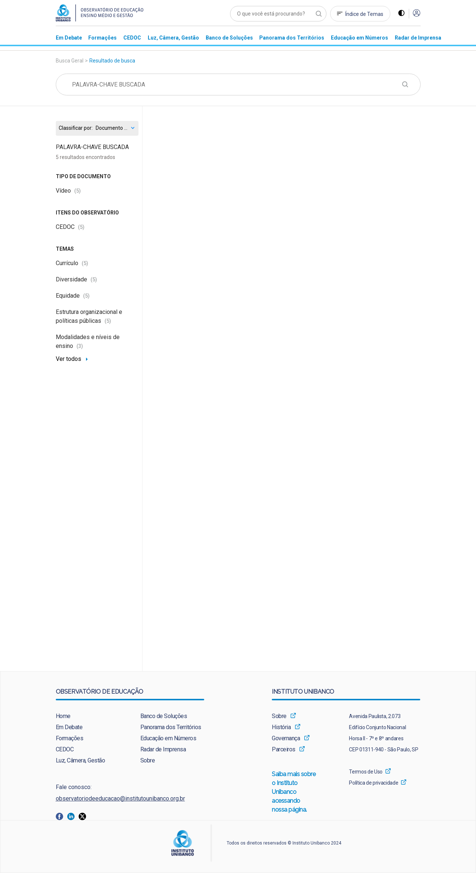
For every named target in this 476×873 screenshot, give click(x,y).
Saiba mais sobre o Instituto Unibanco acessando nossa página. (294, 792)
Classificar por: (76, 128)
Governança (286, 738)
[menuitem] (69, 37)
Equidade (73, 295)
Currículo (72, 263)
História (281, 727)
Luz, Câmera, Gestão (80, 760)
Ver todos (68, 359)
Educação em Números (168, 738)
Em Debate (69, 727)
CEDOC (70, 226)
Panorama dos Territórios (170, 727)
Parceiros (283, 749)
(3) (79, 346)
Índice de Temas (364, 14)
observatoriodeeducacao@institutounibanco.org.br (120, 798)
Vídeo (68, 190)
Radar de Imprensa (163, 749)
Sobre (147, 760)
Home (63, 716)
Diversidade (76, 279)
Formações (69, 738)
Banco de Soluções (163, 716)
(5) (77, 191)
